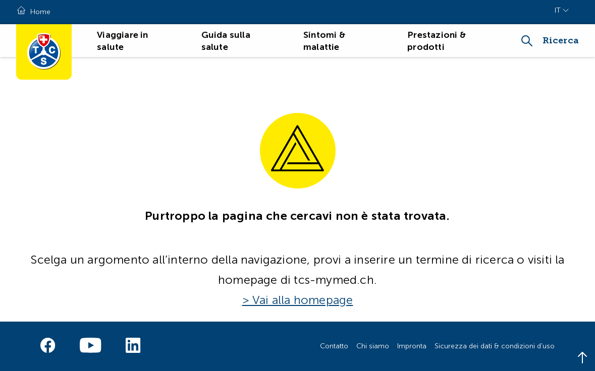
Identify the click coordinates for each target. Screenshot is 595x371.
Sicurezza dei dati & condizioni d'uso (495, 346)
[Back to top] (582, 358)
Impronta (411, 346)
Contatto (334, 346)
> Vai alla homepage (297, 300)
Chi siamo (372, 346)
